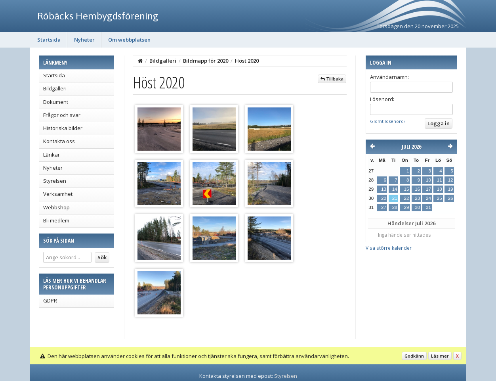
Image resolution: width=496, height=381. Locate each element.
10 (428, 180)
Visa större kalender (389, 248)
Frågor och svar (61, 115)
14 (394, 189)
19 (450, 189)
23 (417, 198)
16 (417, 189)
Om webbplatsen (129, 39)
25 (439, 198)
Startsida (49, 39)
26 (450, 198)
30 (417, 207)
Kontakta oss (59, 141)
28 (394, 207)
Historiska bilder (62, 128)
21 (394, 198)
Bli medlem (56, 220)
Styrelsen (54, 180)
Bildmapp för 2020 (205, 60)
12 (450, 180)
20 (383, 198)
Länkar (51, 154)
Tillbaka (331, 79)
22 (406, 198)
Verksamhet (57, 193)
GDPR (50, 300)
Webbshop (56, 207)
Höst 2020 (247, 60)
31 (428, 207)
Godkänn (414, 356)
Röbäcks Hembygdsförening (97, 15)
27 (383, 207)
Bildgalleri (55, 88)
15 (406, 189)
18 (439, 189)
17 (428, 189)
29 (406, 207)
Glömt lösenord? (387, 121)
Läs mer (440, 356)
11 (439, 180)
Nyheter (84, 39)
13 (383, 189)
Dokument (55, 101)
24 (428, 198)
